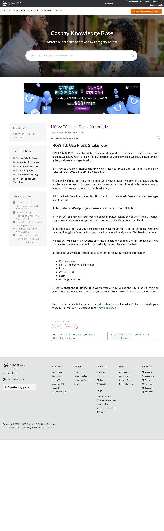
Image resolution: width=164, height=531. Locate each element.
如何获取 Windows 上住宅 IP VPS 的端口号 (29, 224)
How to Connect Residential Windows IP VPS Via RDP (27, 205)
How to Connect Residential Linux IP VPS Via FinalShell (27, 215)
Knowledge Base (106, 307)
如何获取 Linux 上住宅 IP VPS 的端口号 (28, 230)
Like (56, 326)
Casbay (29, 424)
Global (109, 3)
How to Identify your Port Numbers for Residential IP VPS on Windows (29, 238)
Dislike (70, 326)
